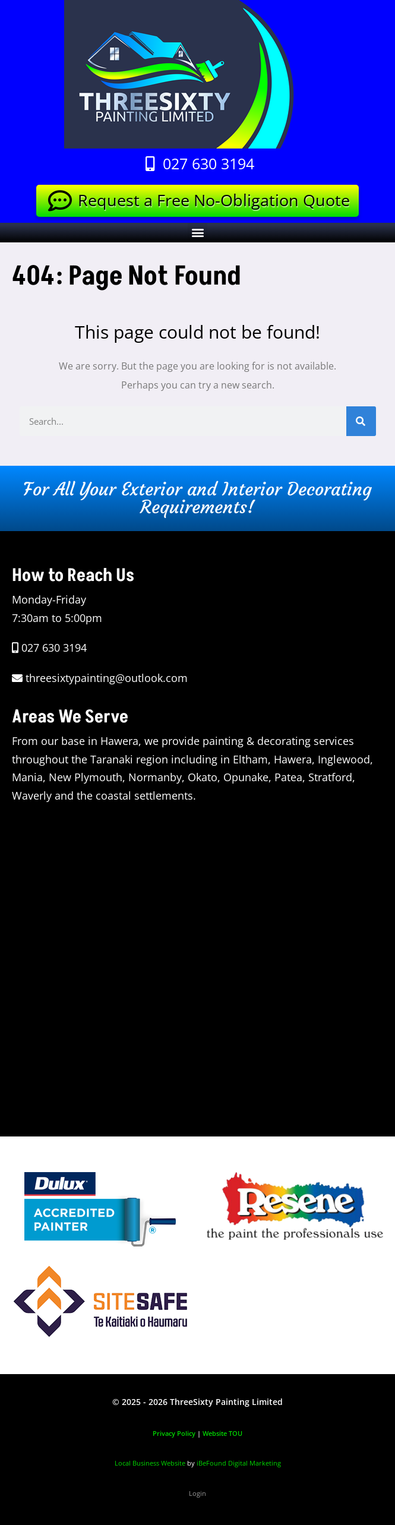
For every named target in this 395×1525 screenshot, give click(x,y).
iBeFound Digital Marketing (239, 1462)
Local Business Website (150, 1462)
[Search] (361, 421)
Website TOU (222, 1433)
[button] (197, 232)
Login (197, 1493)
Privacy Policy (174, 1433)
